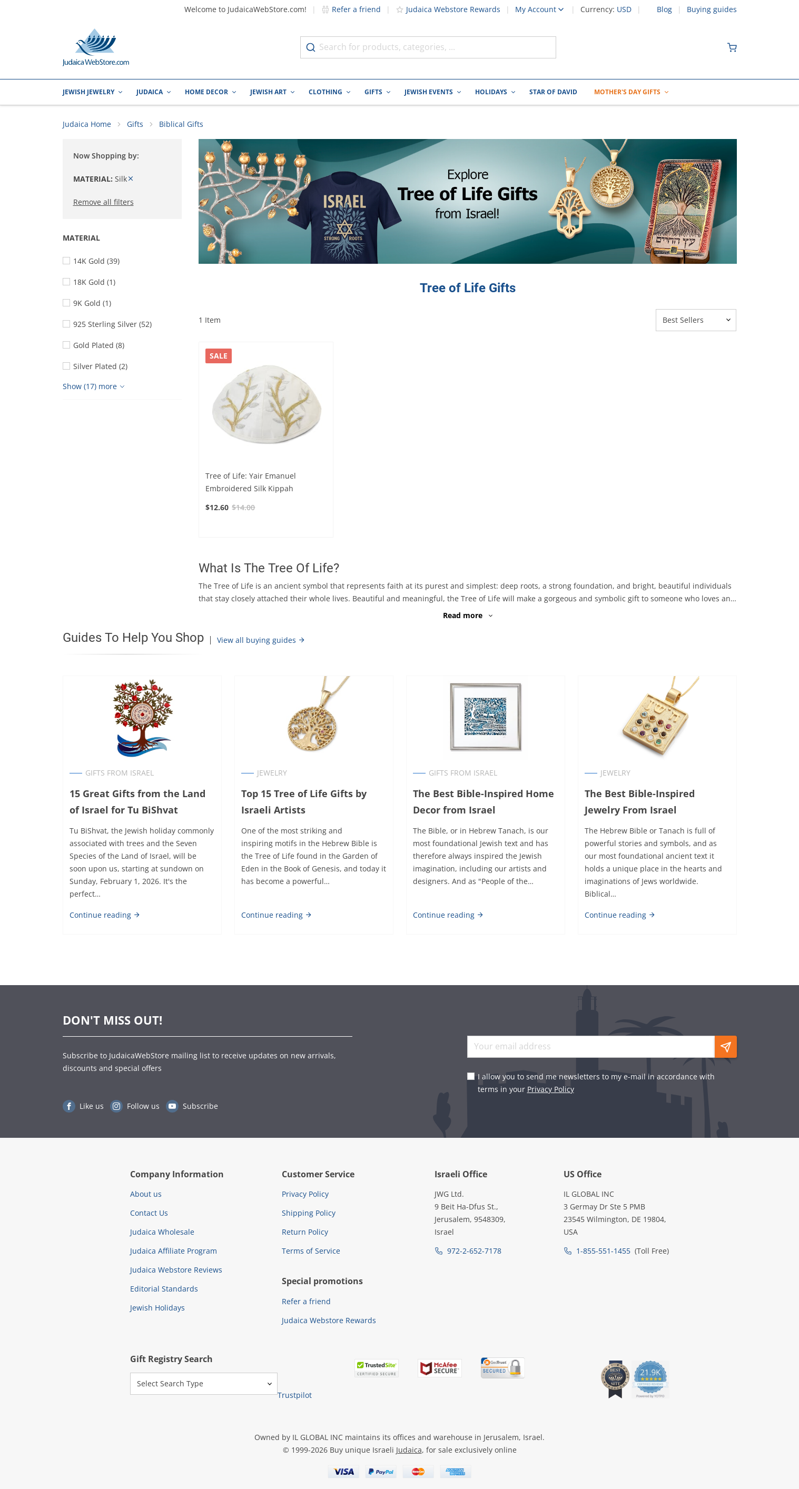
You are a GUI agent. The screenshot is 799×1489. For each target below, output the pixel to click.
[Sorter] (696, 320)
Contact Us (149, 1213)
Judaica (149, 91)
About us (146, 1194)
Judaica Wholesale (162, 1232)
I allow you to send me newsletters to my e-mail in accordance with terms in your (596, 1082)
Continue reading (105, 915)
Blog (664, 9)
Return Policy (305, 1232)
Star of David (553, 91)
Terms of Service (311, 1251)
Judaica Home (87, 124)
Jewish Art (268, 91)
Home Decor (206, 91)
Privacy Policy (550, 1089)
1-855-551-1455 (603, 1251)
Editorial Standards (164, 1289)
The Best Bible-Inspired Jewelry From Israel (640, 801)
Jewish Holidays (157, 1308)
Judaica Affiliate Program (173, 1251)
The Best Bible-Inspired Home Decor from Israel (483, 801)
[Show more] (95, 386)
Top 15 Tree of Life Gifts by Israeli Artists (304, 801)
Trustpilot (295, 1395)
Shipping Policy (309, 1213)
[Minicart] (732, 47)
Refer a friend (351, 9)
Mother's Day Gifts (627, 91)
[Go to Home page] (96, 47)
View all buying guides (261, 640)
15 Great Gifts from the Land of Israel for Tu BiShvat (137, 801)
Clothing (325, 91)
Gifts (373, 91)
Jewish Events (429, 91)
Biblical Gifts (181, 124)
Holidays (491, 91)
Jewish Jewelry (88, 91)
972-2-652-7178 (474, 1251)
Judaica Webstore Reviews (176, 1270)
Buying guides (712, 9)
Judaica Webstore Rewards (448, 9)
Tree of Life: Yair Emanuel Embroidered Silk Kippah (250, 482)
